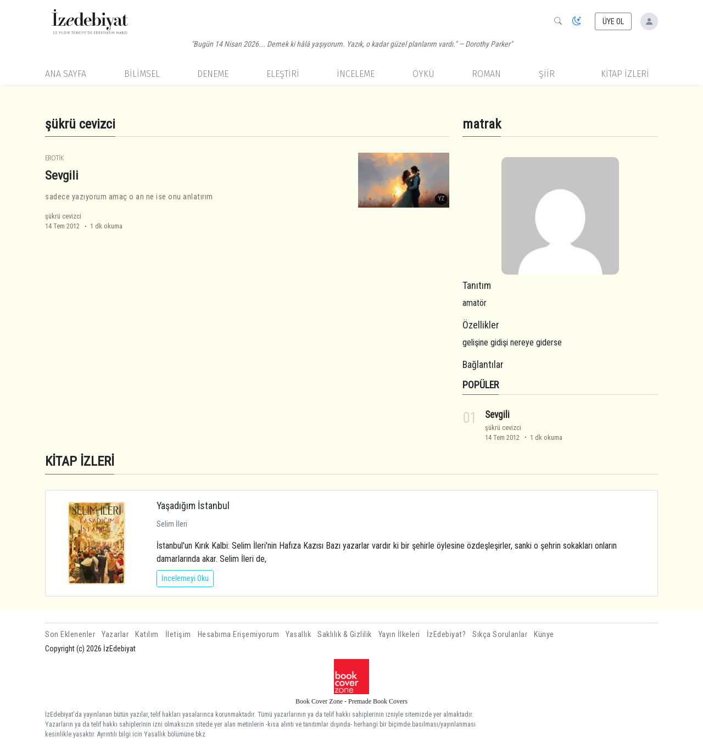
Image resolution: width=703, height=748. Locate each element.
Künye (544, 634)
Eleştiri (282, 74)
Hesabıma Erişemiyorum (239, 634)
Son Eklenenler (70, 634)
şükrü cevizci (63, 216)
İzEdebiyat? (446, 634)
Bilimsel (142, 74)
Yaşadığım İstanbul (193, 505)
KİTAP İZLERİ (625, 74)
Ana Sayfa (65, 74)
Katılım (147, 634)
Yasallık (298, 634)
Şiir (547, 74)
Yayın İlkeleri (399, 634)
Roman (486, 74)
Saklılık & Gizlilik (344, 634)
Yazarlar (115, 634)
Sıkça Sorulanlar (499, 634)
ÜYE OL (613, 21)
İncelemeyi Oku (185, 578)
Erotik (54, 158)
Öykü (423, 74)
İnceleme (356, 74)
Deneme (212, 74)
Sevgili (62, 175)
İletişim (178, 634)
